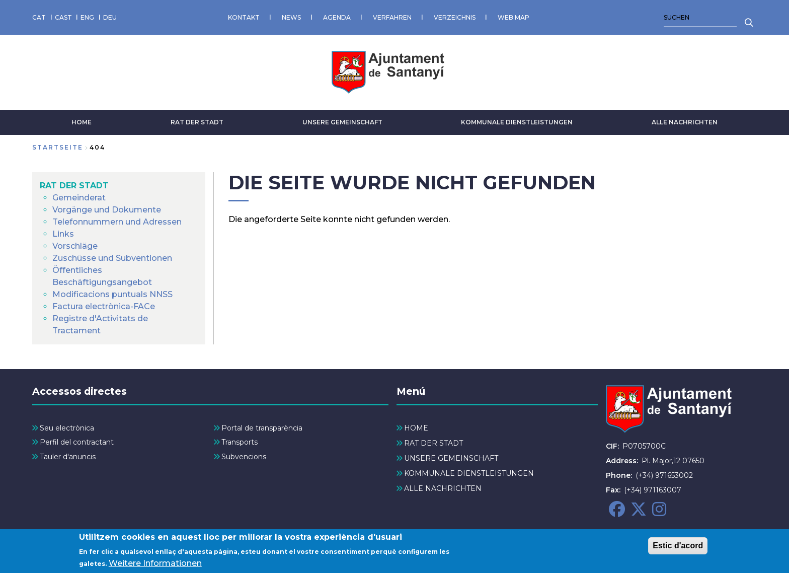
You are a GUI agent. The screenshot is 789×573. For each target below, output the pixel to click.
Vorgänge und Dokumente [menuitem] (106, 209)
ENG (87, 17)
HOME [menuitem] (416, 428)
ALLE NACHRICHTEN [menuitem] (443, 488)
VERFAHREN (392, 17)
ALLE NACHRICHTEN (685, 122)
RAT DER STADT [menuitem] (74, 185)
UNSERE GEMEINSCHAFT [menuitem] (451, 458)
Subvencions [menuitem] (243, 456)
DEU (110, 17)
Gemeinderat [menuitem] (79, 197)
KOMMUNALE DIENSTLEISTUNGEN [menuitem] (469, 473)
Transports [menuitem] (239, 442)
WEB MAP (513, 17)
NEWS (291, 17)
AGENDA (337, 17)
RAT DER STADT (197, 122)
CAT (39, 17)
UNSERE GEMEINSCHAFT (342, 122)
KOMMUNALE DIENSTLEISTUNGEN (517, 122)
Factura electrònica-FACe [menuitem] (103, 306)
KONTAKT (244, 17)
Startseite (57, 147)
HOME (81, 122)
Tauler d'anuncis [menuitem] (68, 456)
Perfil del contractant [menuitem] (77, 442)
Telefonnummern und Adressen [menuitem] (117, 222)
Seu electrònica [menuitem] (67, 428)
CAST (63, 17)
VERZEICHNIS (455, 17)
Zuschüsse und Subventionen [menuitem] (112, 258)
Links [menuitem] (63, 234)
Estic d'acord (678, 549)
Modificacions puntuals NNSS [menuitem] (112, 294)
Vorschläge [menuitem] (75, 246)
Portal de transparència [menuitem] (261, 428)
